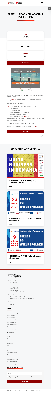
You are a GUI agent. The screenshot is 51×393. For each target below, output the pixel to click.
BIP (8, 350)
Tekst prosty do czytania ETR (13, 364)
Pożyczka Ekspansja (11, 322)
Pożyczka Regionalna (12, 319)
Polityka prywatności (12, 361)
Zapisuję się (25, 63)
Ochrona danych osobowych (13, 357)
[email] (24, 373)
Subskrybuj (25, 381)
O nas (8, 336)
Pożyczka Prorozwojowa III (13, 326)
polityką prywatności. (21, 377)
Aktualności (10, 343)
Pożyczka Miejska (11, 315)
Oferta (8, 338)
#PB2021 (26, 116)
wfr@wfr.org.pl (13, 294)
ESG (8, 345)
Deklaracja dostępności (12, 359)
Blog (8, 348)
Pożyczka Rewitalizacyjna (13, 313)
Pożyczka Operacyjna (12, 329)
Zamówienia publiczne (12, 352)
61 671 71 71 (13, 301)
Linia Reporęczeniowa (12, 324)
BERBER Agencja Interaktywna (36, 390)
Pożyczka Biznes (11, 317)
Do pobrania (10, 354)
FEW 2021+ (9, 341)
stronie (35, 126)
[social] (10, 304)
